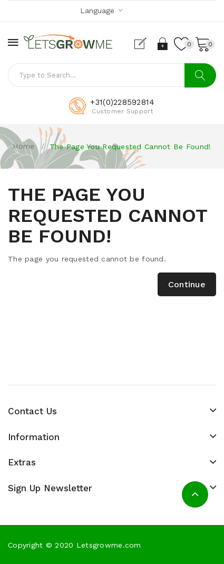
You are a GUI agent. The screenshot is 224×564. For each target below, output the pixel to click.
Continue (187, 284)
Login (163, 44)
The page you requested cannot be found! (130, 146)
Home (23, 146)
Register (144, 44)
